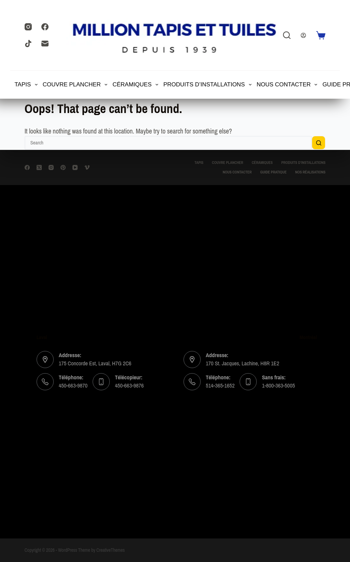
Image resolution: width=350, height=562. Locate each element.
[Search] (287, 35)
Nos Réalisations (310, 172)
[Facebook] (45, 26)
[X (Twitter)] (39, 167)
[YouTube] (75, 167)
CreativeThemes (110, 550)
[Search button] (318, 143)
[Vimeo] (87, 167)
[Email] (45, 43)
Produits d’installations (207, 85)
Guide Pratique (273, 172)
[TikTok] (28, 43)
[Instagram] (28, 26)
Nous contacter (287, 85)
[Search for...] (168, 143)
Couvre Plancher (75, 85)
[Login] (303, 35)
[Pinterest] (63, 167)
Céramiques (135, 85)
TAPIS (27, 85)
